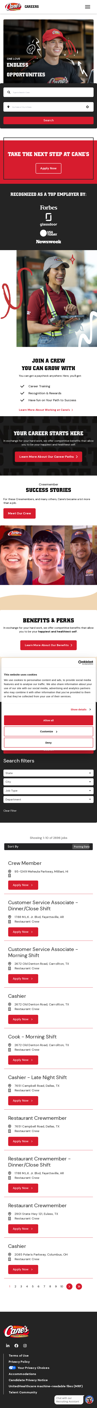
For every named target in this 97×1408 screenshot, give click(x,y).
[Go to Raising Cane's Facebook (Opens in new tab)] (16, 1346)
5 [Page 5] (33, 1286)
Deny (48, 742)
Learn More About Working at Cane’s (46, 410)
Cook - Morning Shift (32, 1036)
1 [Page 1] (9, 1286)
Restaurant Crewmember (37, 1118)
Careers (32, 7)
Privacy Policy (19, 1362)
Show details (79, 709)
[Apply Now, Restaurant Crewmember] (23, 1141)
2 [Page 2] (15, 1286)
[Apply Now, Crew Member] (23, 885)
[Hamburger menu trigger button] (87, 7)
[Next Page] (69, 1286)
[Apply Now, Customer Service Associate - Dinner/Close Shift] (23, 932)
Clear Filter (10, 810)
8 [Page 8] (50, 1286)
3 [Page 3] (21, 1286)
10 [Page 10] (61, 1286)
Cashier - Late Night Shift (37, 1077)
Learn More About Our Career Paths (48, 457)
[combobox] (47, 107)
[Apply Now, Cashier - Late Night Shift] (23, 1100)
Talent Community (23, 1392)
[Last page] (79, 1286)
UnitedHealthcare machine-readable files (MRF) (46, 1386)
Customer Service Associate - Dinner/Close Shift (43, 905)
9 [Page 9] (56, 1286)
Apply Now (48, 168)
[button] (87, 106)
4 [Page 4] (27, 1286)
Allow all (48, 720)
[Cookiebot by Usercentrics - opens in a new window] (78, 662)
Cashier (17, 996)
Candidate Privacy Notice (28, 1380)
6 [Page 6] (38, 1286)
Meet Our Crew (19, 513)
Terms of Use (19, 1356)
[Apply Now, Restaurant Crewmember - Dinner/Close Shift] (23, 1188)
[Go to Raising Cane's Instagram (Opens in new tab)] (25, 1346)
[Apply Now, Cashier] (23, 1019)
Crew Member (25, 863)
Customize (48, 731)
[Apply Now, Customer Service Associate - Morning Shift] (23, 978)
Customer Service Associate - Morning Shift (43, 952)
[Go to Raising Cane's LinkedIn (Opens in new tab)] (7, 1346)
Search (48, 120)
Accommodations (22, 1374)
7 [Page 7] (44, 1286)
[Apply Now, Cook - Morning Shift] (23, 1060)
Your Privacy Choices (29, 1368)
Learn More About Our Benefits (48, 645)
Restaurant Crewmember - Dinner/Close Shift (39, 1161)
